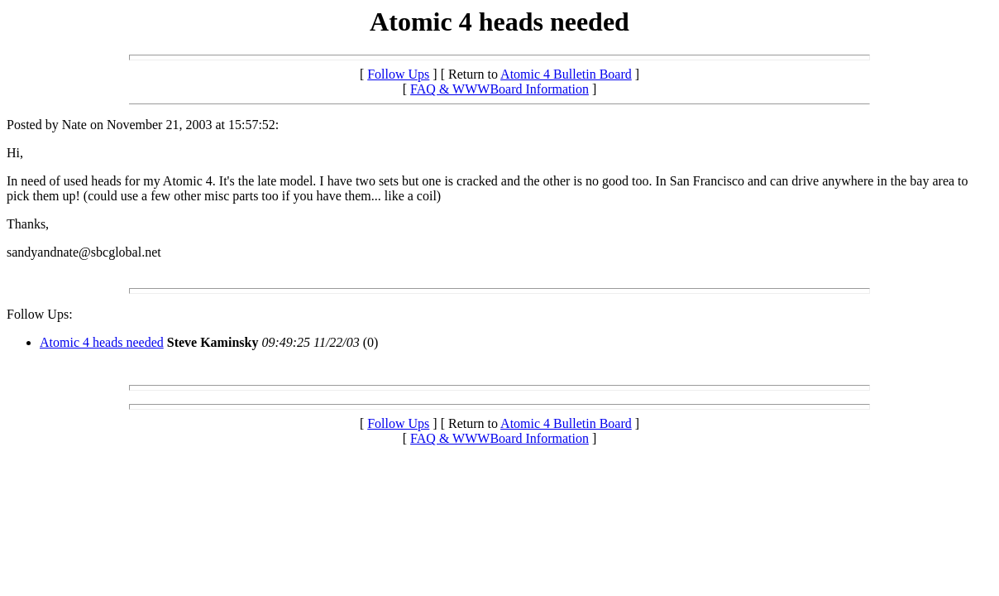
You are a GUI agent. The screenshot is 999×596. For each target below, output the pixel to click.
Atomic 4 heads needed (102, 342)
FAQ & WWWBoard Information (499, 89)
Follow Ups (398, 74)
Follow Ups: (40, 314)
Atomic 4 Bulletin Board (566, 74)
